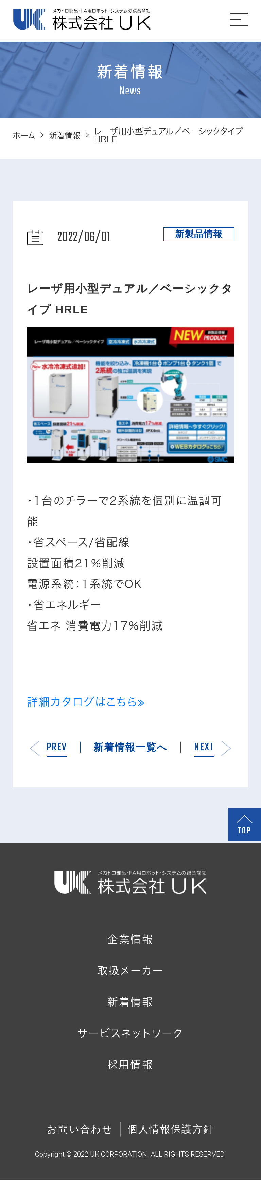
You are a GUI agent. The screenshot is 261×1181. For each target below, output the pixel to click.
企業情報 (130, 941)
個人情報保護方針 (170, 1130)
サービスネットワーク (130, 1035)
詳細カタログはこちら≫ (86, 702)
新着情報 (68, 135)
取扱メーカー (130, 972)
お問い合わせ (80, 1130)
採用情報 (130, 1066)
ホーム (25, 135)
